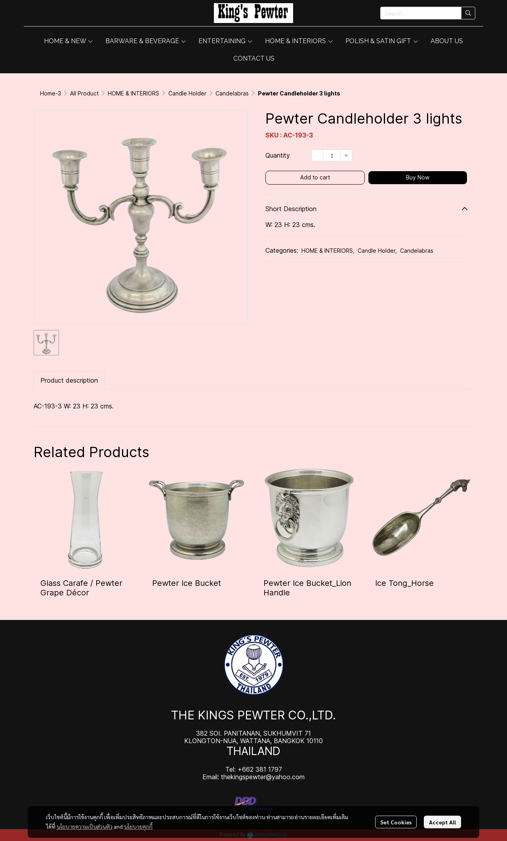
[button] (427, 13)
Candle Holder (187, 93)
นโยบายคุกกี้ (138, 826)
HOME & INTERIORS (133, 93)
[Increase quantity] (346, 155)
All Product (84, 93)
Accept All (442, 822)
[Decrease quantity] (317, 155)
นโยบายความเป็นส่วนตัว (84, 826)
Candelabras (232, 93)
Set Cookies (396, 822)
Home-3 (50, 93)
